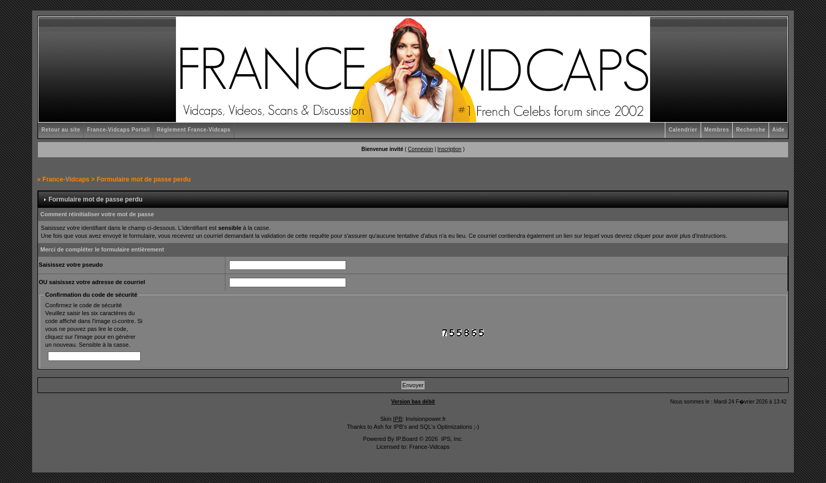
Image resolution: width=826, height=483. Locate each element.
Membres (716, 130)
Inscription (449, 149)
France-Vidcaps (66, 179)
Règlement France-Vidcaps (193, 130)
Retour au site (61, 130)
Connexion (420, 149)
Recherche (750, 130)
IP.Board (406, 439)
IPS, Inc (451, 439)
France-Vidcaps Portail (118, 130)
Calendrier (682, 130)
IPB (397, 419)
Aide (778, 130)
